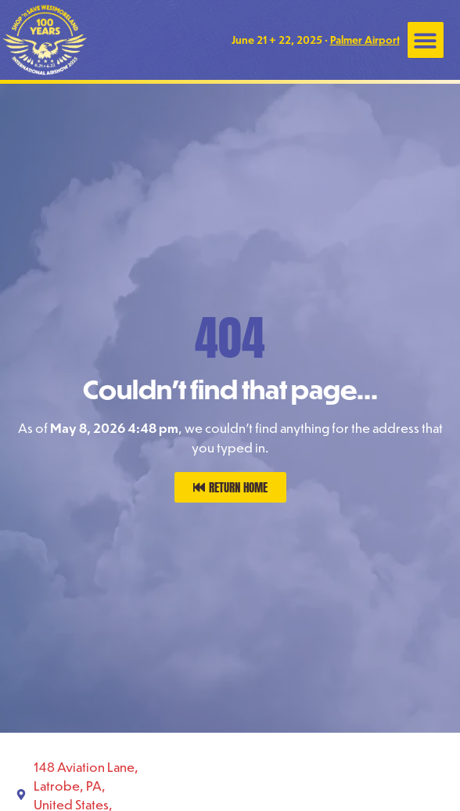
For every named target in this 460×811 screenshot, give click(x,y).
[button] (426, 40)
